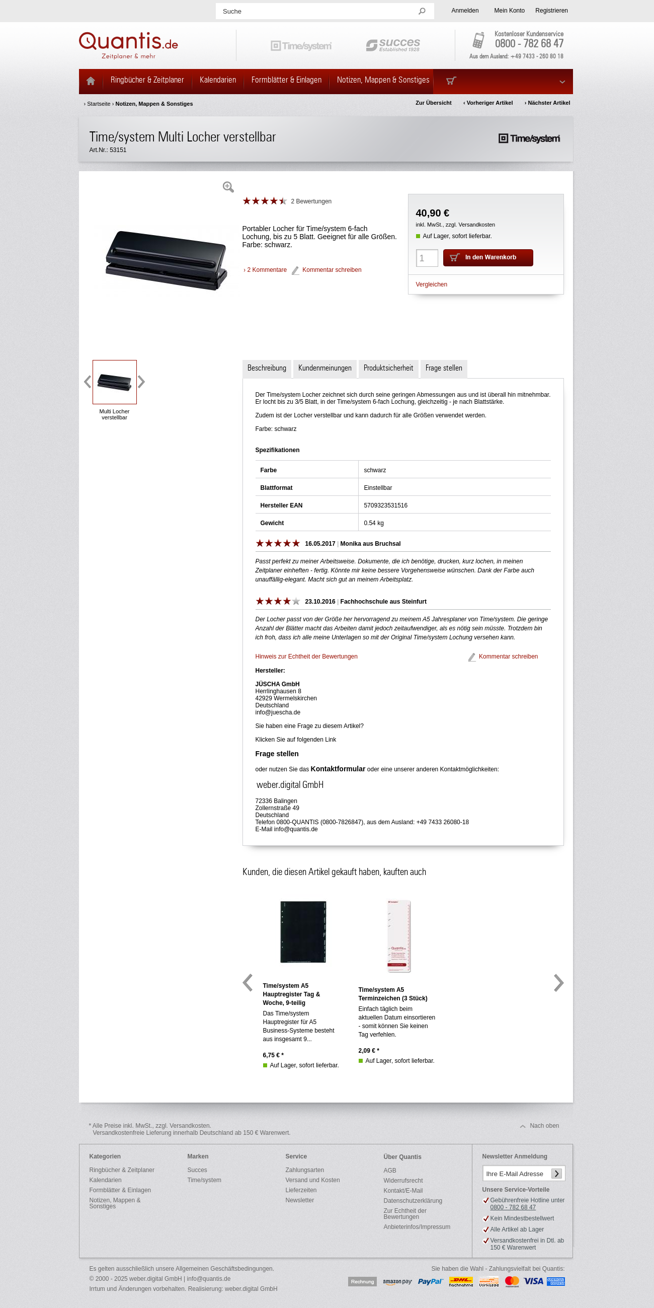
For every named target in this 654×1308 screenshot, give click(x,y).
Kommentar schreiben (331, 269)
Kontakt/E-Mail (403, 1190)
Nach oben (544, 1125)
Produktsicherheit (389, 368)
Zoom (228, 187)
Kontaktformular (338, 769)
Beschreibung (267, 368)
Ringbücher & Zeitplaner (122, 1170)
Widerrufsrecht (403, 1180)
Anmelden (465, 10)
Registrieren (551, 10)
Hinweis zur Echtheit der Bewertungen (307, 656)
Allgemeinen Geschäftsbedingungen (224, 1268)
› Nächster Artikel (547, 103)
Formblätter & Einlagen (120, 1190)
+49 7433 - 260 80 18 (536, 56)
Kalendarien (106, 1180)
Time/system (205, 1180)
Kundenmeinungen (325, 368)
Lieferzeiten (301, 1190)
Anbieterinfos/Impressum (417, 1226)
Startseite (98, 104)
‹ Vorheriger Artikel (488, 103)
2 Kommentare (267, 269)
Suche (232, 11)
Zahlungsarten (305, 1170)
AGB (390, 1170)
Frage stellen (444, 368)
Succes (197, 1170)
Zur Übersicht (434, 103)
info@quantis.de (296, 829)
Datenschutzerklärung (413, 1200)
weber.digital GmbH (251, 1288)
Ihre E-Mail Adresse (514, 1174)
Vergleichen (432, 284)
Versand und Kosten (313, 1180)
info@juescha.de (278, 712)
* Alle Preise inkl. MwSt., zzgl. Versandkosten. (190, 1129)
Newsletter (300, 1200)
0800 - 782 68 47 (529, 44)
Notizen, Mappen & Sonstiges (154, 104)
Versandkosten (476, 225)
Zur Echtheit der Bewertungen (405, 1213)
